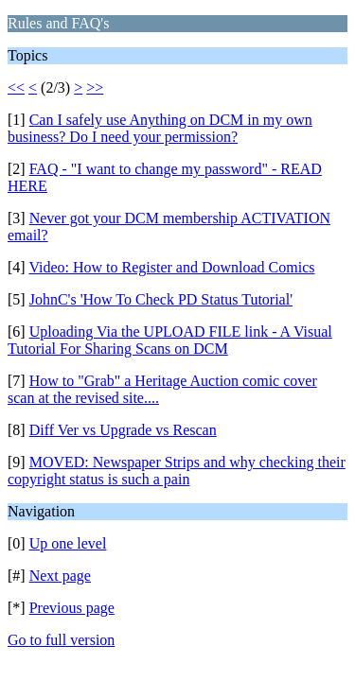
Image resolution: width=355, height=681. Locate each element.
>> (94, 87)
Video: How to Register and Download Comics (171, 267)
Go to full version (61, 640)
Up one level (68, 543)
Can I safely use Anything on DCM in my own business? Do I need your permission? (160, 128)
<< (16, 87)
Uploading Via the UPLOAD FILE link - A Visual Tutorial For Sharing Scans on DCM (170, 340)
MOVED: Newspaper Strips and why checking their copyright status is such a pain (177, 470)
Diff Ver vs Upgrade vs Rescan (123, 430)
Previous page (72, 608)
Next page (60, 576)
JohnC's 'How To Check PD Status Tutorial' (161, 299)
